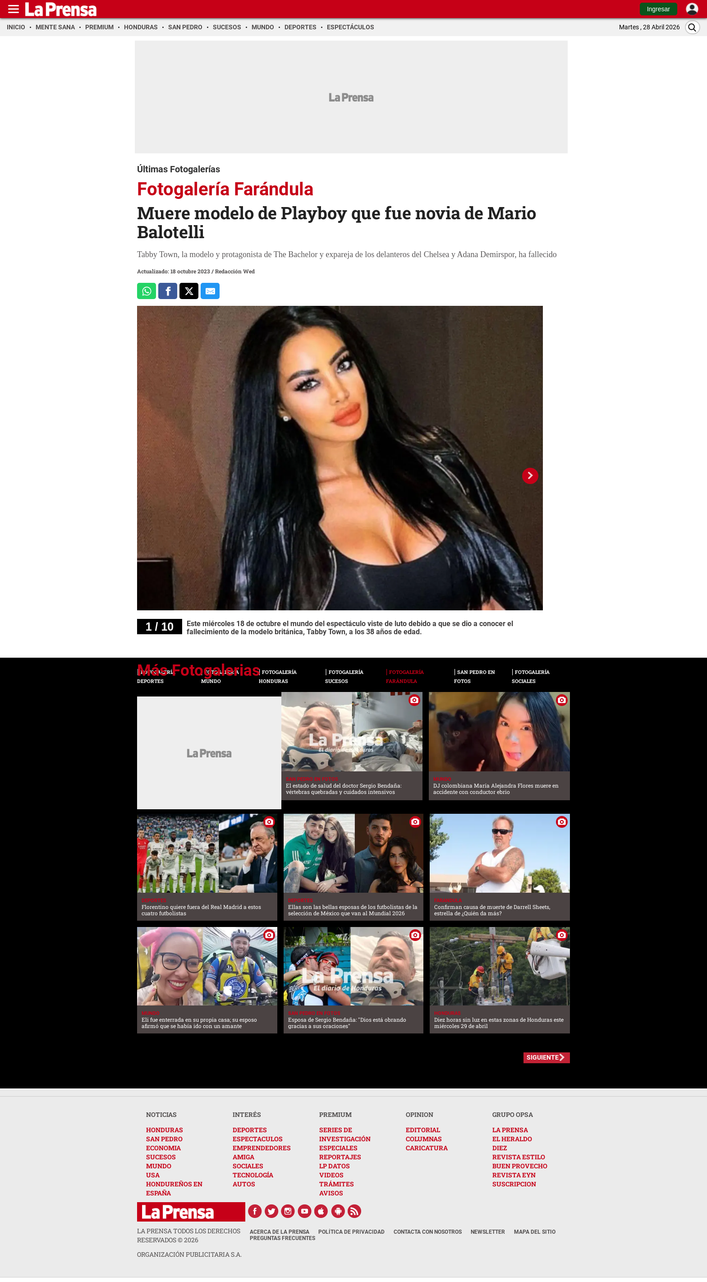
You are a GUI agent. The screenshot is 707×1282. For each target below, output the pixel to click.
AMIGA (243, 1157)
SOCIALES (248, 1166)
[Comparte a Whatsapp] (146, 291)
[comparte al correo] (210, 291)
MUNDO (158, 1166)
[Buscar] (692, 27)
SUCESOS (161, 1157)
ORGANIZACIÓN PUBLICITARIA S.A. (189, 1254)
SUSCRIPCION (514, 1184)
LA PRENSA (510, 1129)
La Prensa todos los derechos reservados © (188, 1235)
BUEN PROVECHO (519, 1166)
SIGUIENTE (543, 1057)
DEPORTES (250, 1129)
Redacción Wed (235, 271)
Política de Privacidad (351, 1232)
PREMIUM (335, 1114)
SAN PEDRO (164, 1138)
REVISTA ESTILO (518, 1157)
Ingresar (658, 9)
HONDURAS (164, 1129)
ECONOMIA (163, 1148)
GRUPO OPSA (512, 1114)
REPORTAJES (340, 1157)
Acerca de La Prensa (279, 1232)
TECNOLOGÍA (253, 1175)
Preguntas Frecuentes (282, 1238)
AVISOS (331, 1193)
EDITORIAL (423, 1129)
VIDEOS (331, 1175)
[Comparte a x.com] (188, 291)
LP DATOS (334, 1166)
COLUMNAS (424, 1138)
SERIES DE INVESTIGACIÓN (345, 1134)
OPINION (419, 1114)
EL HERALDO (512, 1138)
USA (153, 1175)
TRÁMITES (336, 1184)
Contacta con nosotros (428, 1232)
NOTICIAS (161, 1114)
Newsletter (488, 1232)
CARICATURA (427, 1148)
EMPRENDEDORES (262, 1148)
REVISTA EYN (514, 1175)
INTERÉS (247, 1114)
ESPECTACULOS (258, 1138)
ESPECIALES (338, 1148)
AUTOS (244, 1184)
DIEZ (499, 1148)
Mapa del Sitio (535, 1232)
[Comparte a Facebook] (167, 291)
